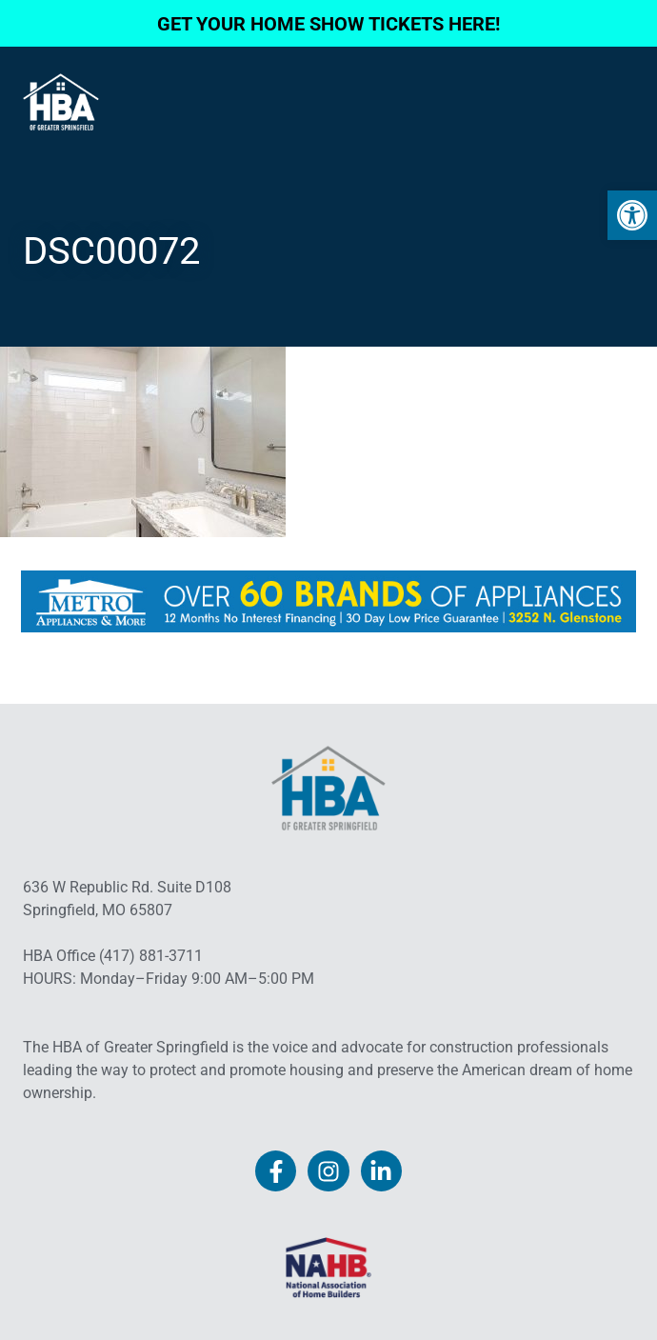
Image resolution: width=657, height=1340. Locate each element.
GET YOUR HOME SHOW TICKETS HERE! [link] (328, 23)
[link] (632, 215)
